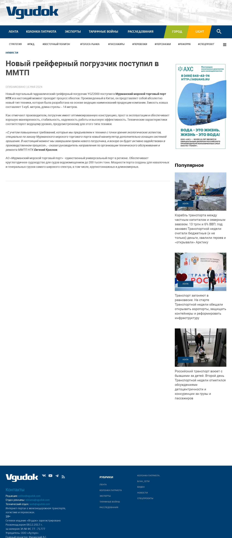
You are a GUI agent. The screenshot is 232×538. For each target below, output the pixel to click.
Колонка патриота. (148, 475)
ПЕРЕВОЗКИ (140, 44)
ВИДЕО (141, 487)
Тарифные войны (103, 31)
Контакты (15, 489)
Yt (50, 477)
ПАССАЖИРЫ (117, 44)
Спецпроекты (145, 498)
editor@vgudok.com (29, 496)
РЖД (31, 44)
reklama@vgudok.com (37, 500)
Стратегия (15, 44)
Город (177, 31)
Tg (56, 477)
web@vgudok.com (39, 504)
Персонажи (163, 44)
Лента (13, 31)
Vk (44, 477)
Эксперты (73, 31)
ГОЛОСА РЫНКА (91, 44)
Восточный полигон (57, 44)
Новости (12, 52)
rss (63, 477)
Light (200, 31)
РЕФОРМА (185, 44)
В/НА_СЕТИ (143, 481)
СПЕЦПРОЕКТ (207, 44)
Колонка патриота (41, 31)
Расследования (140, 31)
